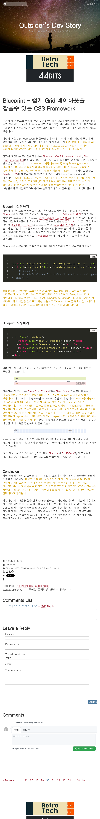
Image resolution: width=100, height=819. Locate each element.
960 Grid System (64, 156)
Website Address (15, 654)
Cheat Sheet (42, 235)
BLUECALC (68, 453)
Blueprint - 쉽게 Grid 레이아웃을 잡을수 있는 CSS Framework (44, 104)
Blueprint (48, 156)
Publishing (10, 564)
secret (9, 664)
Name (9, 634)
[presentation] (25, 691)
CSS (17, 568)
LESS (15, 174)
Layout (56, 568)
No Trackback (25, 585)
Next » (86, 780)
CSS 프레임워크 (44, 568)
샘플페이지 (68, 221)
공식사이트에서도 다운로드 (54, 217)
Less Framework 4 (13, 160)
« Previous (9, 780)
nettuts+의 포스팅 (63, 225)
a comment (42, 585)
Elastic (87, 156)
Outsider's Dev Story (50, 25)
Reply (50, 606)
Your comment (13, 670)
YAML (78, 156)
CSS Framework (28, 568)
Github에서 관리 (72, 214)
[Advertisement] (50, 538)
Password (12, 644)
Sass (5, 174)
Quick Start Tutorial (22, 225)
